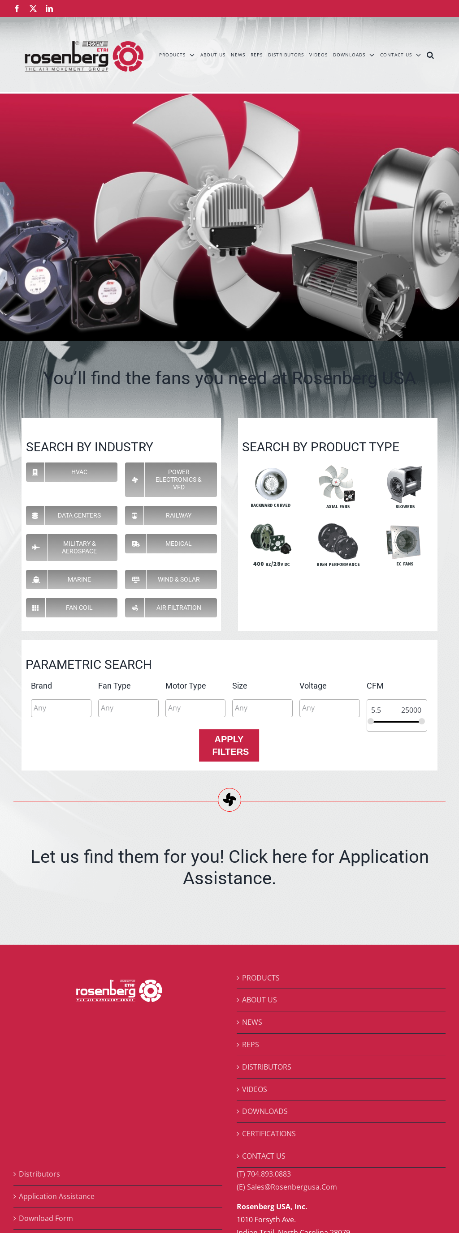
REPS (250, 1044)
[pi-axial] (337, 466)
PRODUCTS (261, 978)
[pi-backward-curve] (271, 466)
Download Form (46, 1218)
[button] (430, 54)
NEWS (252, 1022)
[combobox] (61, 708)
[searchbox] (74, 708)
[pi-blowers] (404, 466)
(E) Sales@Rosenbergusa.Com (287, 1187)
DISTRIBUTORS (266, 1067)
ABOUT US (259, 1000)
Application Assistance (57, 1196)
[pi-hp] (337, 524)
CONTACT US (264, 1156)
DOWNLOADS (265, 1111)
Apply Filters (230, 745)
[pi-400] (271, 524)
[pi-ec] (404, 524)
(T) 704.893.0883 (264, 1174)
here (289, 856)
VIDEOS (254, 1089)
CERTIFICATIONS (269, 1134)
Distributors (39, 1174)
